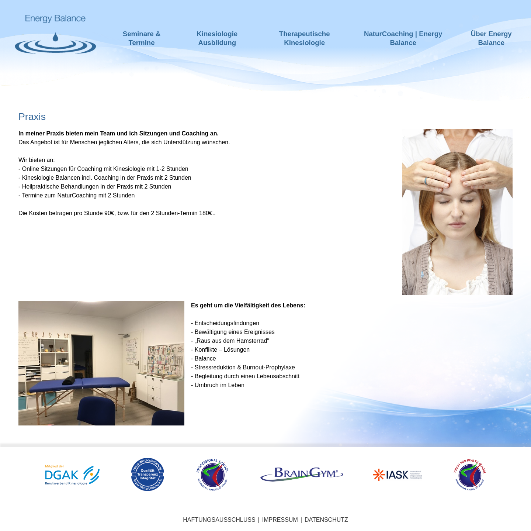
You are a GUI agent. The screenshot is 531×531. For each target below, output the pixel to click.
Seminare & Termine (142, 38)
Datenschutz (326, 520)
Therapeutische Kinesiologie (304, 38)
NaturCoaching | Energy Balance (403, 38)
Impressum (280, 520)
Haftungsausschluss (219, 520)
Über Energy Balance (491, 38)
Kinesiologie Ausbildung (217, 38)
